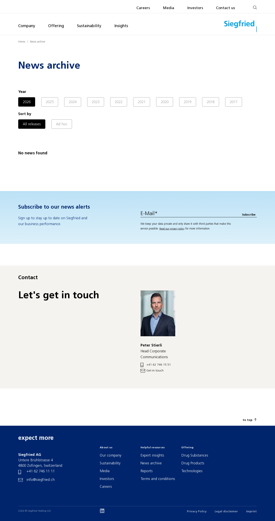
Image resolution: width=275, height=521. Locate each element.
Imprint (251, 511)
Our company (110, 455)
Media (168, 8)
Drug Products (192, 463)
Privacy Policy (196, 511)
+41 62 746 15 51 (158, 364)
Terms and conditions (158, 479)
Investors (195, 8)
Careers (143, 8)
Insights (121, 26)
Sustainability (89, 26)
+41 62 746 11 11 (40, 471)
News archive (37, 41)
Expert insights (152, 455)
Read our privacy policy (171, 229)
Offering (56, 26)
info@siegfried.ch (40, 480)
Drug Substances (194, 455)
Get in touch (155, 370)
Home (21, 41)
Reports (147, 471)
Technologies (192, 471)
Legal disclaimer (226, 511)
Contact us (225, 8)
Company (26, 26)
